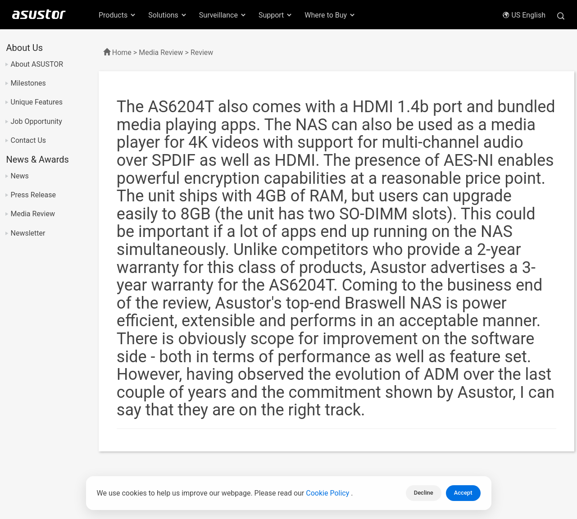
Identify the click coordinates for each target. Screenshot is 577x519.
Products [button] (117, 15)
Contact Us (28, 140)
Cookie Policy (328, 493)
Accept (463, 492)
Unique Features (37, 102)
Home (122, 52)
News (20, 176)
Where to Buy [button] (330, 15)
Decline (423, 492)
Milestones (28, 83)
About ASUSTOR (37, 64)
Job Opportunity (36, 121)
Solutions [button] (167, 15)
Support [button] (276, 15)
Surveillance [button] (223, 15)
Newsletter (28, 233)
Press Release (33, 195)
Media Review (33, 213)
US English (523, 15)
